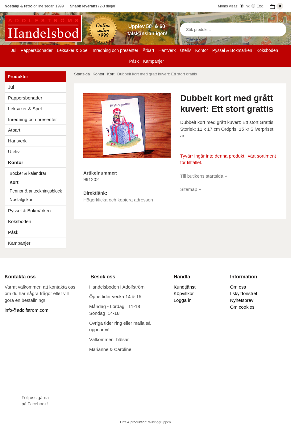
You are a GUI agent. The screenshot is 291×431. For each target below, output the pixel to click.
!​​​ (37, 403)
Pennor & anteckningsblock (36, 190)
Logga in (183, 300)
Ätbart (148, 50)
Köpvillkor (184, 293)
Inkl (248, 6)
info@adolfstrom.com (26, 310)
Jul (13, 50)
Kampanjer (153, 61)
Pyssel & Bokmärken (232, 50)
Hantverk (167, 50)
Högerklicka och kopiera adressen (118, 199)
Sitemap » (190, 189)
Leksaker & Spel (72, 50)
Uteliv (185, 50)
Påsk (134, 61)
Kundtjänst (185, 286)
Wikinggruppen (159, 422)
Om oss (238, 286)
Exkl (260, 6)
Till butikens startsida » (203, 176)
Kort (14, 182)
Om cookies (242, 307)
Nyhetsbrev (241, 300)
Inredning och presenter (115, 50)
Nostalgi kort (22, 199)
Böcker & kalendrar (28, 173)
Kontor (201, 50)
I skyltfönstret (243, 293)
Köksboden (267, 50)
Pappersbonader (37, 50)
